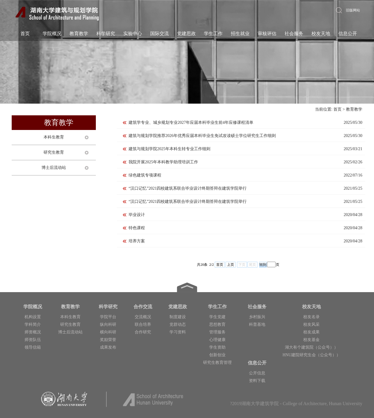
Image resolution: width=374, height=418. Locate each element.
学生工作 (213, 33)
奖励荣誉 (108, 340)
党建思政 (186, 33)
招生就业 (240, 33)
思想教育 (217, 324)
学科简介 (33, 324)
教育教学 (78, 33)
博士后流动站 (53, 167)
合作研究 (143, 332)
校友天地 (320, 33)
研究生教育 (54, 152)
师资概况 (33, 332)
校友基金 (311, 340)
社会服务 (293, 33)
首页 (25, 33)
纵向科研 (108, 324)
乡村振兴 (257, 317)
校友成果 (311, 332)
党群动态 (177, 324)
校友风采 (311, 324)
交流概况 (143, 317)
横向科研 (108, 332)
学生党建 (217, 317)
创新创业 (217, 355)
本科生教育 (54, 137)
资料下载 (257, 380)
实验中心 (132, 33)
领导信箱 (33, 347)
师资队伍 (33, 340)
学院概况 (51, 33)
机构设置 (33, 317)
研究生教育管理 (217, 362)
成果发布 (108, 347)
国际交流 (159, 33)
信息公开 (347, 33)
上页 (230, 265)
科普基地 (257, 324)
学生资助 (217, 347)
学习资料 (177, 332)
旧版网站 (353, 10)
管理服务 (217, 332)
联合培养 (143, 324)
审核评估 (266, 33)
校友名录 (311, 317)
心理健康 (217, 340)
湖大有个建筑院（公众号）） (311, 347)
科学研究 (105, 33)
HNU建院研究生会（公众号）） (311, 355)
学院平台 (108, 317)
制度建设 (177, 317)
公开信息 (257, 373)
